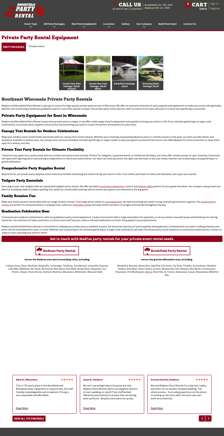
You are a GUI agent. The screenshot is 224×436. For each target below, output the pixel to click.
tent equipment (113, 201)
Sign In (214, 3)
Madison (157, 7)
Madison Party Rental (59, 250)
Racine (148, 271)
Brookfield (159, 4)
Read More (22, 408)
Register (215, 8)
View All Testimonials (29, 418)
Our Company (144, 25)
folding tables (145, 186)
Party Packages (13, 47)
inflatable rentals (81, 204)
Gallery (125, 23)
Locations (109, 25)
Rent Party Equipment (84, 25)
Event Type (30, 25)
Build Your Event (168, 23)
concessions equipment (111, 186)
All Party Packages (54, 25)
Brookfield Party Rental (169, 250)
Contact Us (190, 23)
